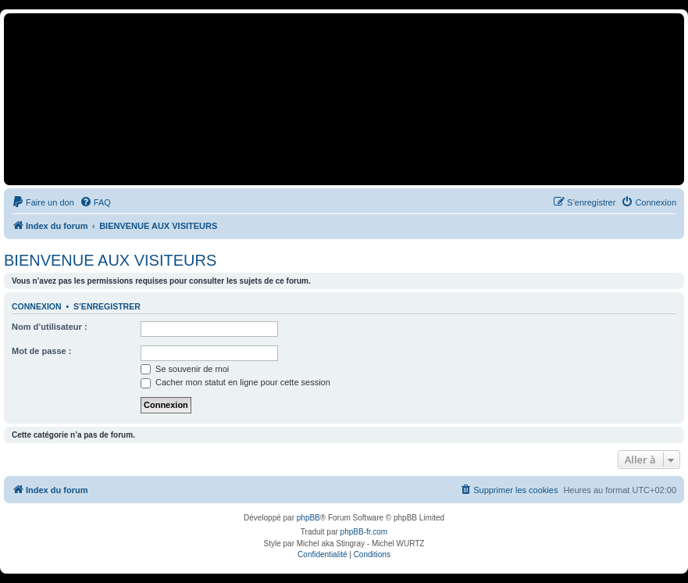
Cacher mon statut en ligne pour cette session (235, 382)
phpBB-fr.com (364, 532)
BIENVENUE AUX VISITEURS (110, 260)
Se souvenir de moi (185, 369)
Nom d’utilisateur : (49, 326)
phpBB (308, 517)
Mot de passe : (41, 351)
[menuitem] (43, 202)
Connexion (37, 306)
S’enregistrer (107, 306)
